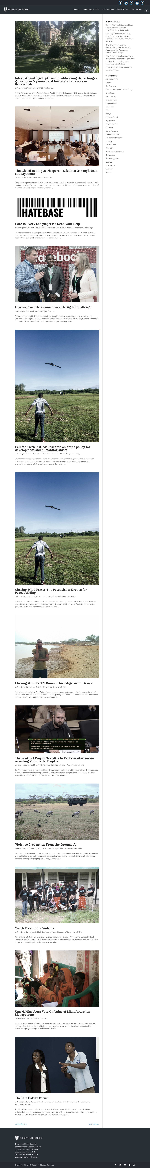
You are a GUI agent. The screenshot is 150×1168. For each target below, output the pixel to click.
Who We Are (136, 10)
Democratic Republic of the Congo (119, 89)
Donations (110, 93)
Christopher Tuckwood (25, 228)
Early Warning (111, 96)
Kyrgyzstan (110, 120)
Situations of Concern (59, 765)
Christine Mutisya (23, 1102)
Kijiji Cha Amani (112, 117)
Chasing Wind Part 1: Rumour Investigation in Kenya (53, 683)
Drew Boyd (21, 1018)
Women (109, 169)
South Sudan (111, 145)
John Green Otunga (24, 596)
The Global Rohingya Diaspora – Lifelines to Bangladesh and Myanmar (56, 172)
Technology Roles (113, 158)
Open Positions (112, 131)
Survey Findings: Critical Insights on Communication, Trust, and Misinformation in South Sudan (119, 27)
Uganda (109, 162)
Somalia (109, 141)
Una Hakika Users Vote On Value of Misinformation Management (52, 1013)
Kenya (68, 454)
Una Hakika (71, 596)
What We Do (122, 10)
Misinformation (111, 124)
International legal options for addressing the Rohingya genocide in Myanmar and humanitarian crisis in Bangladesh (56, 81)
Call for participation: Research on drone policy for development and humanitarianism (52, 448)
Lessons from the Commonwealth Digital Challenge (53, 307)
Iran (107, 110)
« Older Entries (20, 1124)
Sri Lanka (109, 148)
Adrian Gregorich (23, 765)
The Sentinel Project (24, 88)
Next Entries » (93, 1124)
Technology (88, 228)
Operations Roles (113, 134)
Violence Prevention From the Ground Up (45, 844)
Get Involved (108, 10)
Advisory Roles (112, 79)
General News (61, 228)
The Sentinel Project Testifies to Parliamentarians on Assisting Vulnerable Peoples (54, 759)
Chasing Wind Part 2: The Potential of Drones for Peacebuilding (51, 591)
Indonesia (109, 107)
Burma (108, 83)
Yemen (108, 172)
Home (75, 10)
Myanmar (109, 127)
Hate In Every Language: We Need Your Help (47, 224)
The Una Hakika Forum (32, 1098)
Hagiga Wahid (111, 103)
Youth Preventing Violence (35, 928)
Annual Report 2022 (90, 10)
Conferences (49, 88)
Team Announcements (75, 228)
